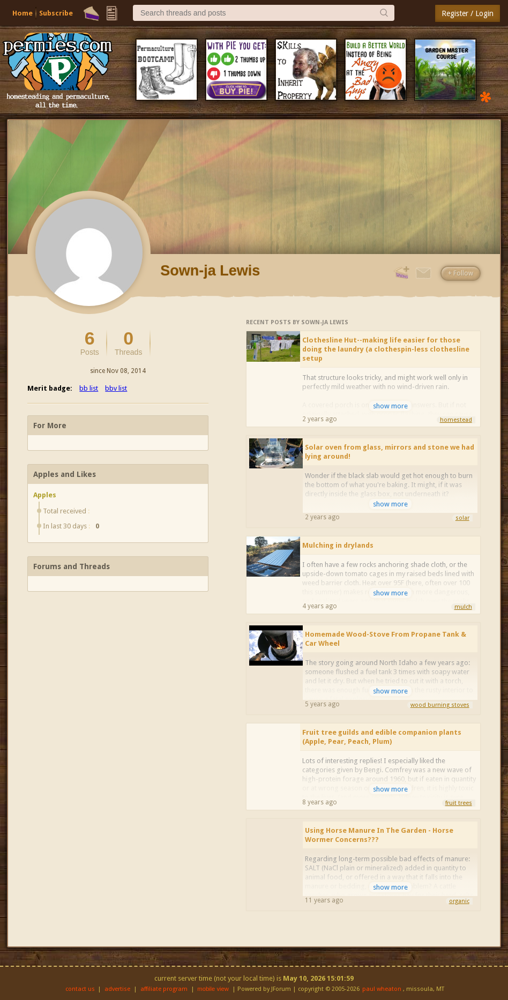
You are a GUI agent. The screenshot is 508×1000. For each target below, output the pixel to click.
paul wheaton (381, 989)
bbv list (116, 388)
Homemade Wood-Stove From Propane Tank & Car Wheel (385, 638)
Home (22, 13)
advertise (117, 989)
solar (462, 517)
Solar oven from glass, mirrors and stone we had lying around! (389, 451)
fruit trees (458, 803)
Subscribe (56, 13)
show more (390, 406)
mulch (463, 606)
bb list (88, 388)
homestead (456, 419)
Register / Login (468, 13)
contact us (80, 989)
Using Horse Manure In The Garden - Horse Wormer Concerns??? (379, 835)
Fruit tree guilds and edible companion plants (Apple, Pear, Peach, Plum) (381, 736)
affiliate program (164, 989)
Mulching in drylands (337, 545)
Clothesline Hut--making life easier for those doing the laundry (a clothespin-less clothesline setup (385, 349)
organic (459, 901)
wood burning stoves (439, 705)
